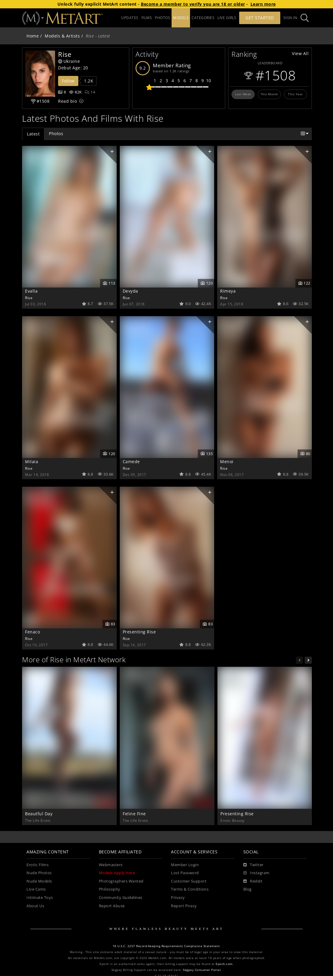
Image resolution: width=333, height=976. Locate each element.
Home (33, 36)
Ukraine (69, 61)
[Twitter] (253, 865)
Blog (247, 889)
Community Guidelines (120, 897)
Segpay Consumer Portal (202, 970)
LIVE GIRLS (226, 17)
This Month (269, 94)
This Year (295, 94)
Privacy (178, 897)
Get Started (259, 18)
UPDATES (130, 17)
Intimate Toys (40, 897)
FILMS (146, 17)
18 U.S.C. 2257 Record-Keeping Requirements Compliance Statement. (167, 946)
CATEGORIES (203, 17)
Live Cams (36, 889)
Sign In (290, 17)
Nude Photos (39, 872)
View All (300, 53)
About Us (35, 905)
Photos (56, 133)
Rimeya (228, 291)
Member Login (185, 864)
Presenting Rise (139, 632)
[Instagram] (256, 873)
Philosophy (109, 889)
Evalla (31, 291)
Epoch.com (224, 964)
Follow (68, 81)
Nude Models (39, 881)
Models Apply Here (117, 872)
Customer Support (188, 881)
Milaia (31, 461)
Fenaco (32, 632)
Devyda (130, 291)
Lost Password (185, 872)
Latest (33, 134)
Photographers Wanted (121, 881)
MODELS (181, 17)
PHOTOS (162, 17)
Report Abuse (112, 905)
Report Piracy (184, 905)
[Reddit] (253, 881)
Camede (131, 461)
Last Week (243, 94)
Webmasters (111, 864)
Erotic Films (38, 864)
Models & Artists (62, 36)
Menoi (227, 461)
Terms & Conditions (189, 889)
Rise (28, 297)
